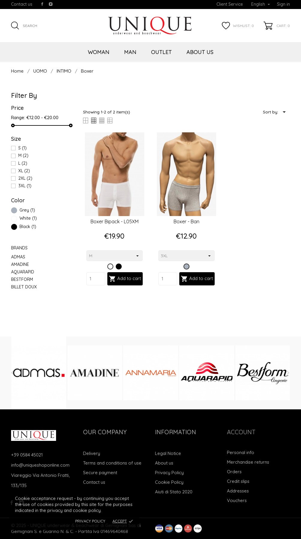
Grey (27, 210)
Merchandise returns (248, 462)
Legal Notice (168, 453)
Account (241, 432)
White (28, 218)
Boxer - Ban (186, 221)
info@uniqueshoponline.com (40, 465)
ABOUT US (199, 52)
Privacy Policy (90, 521)
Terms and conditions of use (112, 463)
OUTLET (161, 52)
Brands (19, 248)
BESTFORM (22, 279)
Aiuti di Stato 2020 (173, 492)
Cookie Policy (169, 482)
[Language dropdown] (260, 4)
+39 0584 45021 (27, 455)
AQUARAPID (22, 272)
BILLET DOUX (24, 287)
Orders (234, 471)
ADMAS (18, 257)
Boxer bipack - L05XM (115, 221)
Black (27, 226)
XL (24, 170)
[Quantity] (95, 278)
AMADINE (20, 264)
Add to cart (125, 278)
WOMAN (98, 52)
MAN (130, 52)
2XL (25, 178)
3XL (24, 185)
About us (164, 463)
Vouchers (237, 500)
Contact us (21, 4)
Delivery (91, 453)
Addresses (238, 491)
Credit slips (238, 481)
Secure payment (100, 472)
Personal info (240, 452)
